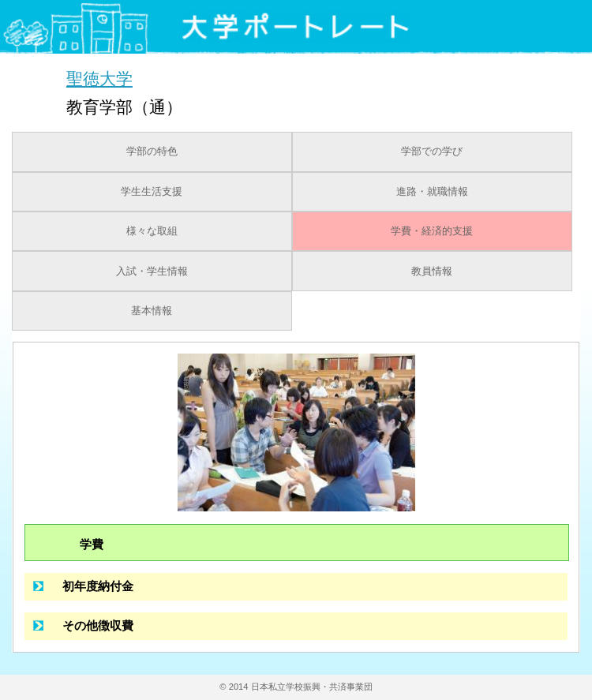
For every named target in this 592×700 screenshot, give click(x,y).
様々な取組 (152, 231)
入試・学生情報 (152, 271)
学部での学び (432, 151)
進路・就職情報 (432, 191)
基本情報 (151, 310)
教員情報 (431, 271)
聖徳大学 (99, 78)
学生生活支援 (151, 191)
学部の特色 (152, 151)
